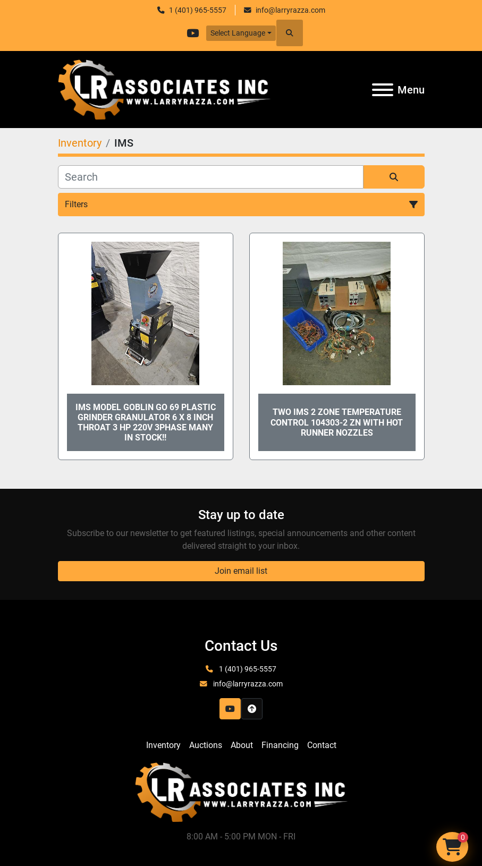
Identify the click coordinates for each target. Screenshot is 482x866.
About (242, 745)
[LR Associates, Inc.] (241, 791)
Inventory (163, 745)
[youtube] (192, 33)
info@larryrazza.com (290, 10)
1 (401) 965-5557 (197, 10)
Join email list (241, 571)
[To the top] (252, 708)
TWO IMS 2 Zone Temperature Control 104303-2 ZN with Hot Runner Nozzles (336, 422)
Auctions (205, 745)
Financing (280, 745)
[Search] (210, 177)
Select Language (237, 33)
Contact (321, 745)
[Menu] (382, 89)
